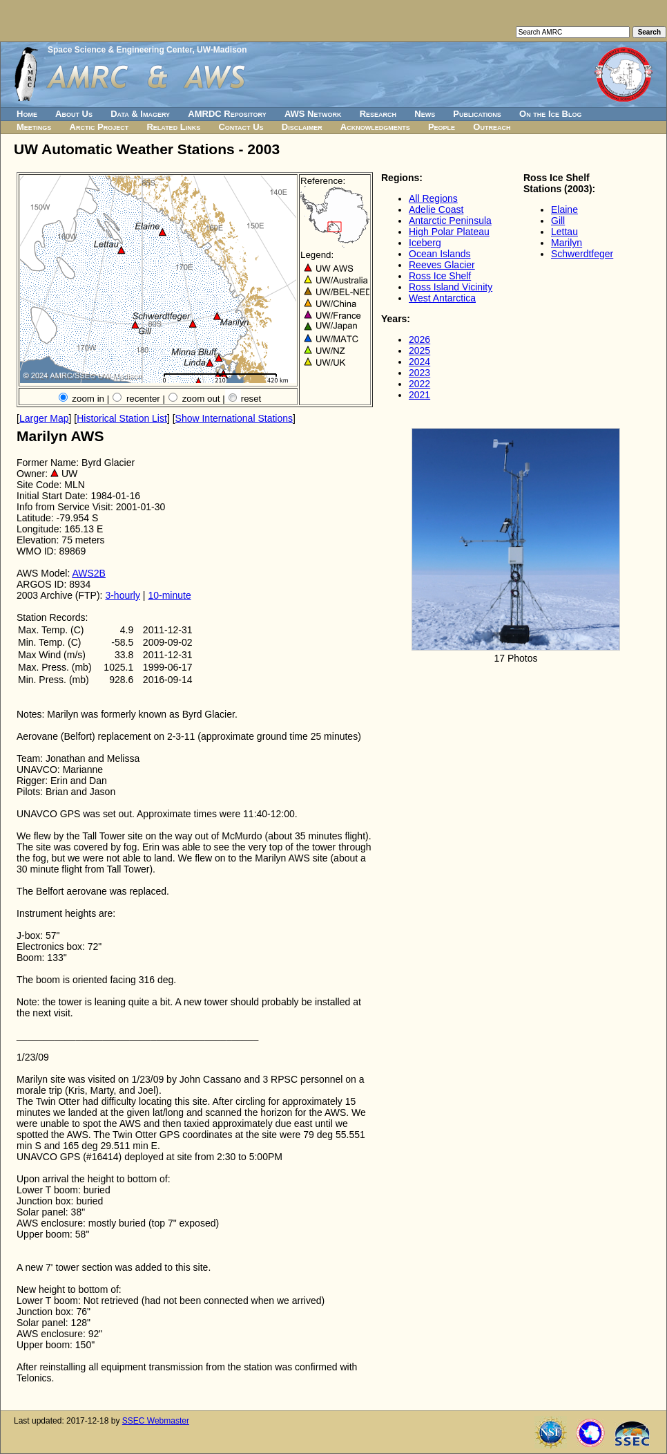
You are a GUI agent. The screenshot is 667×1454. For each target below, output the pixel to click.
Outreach (491, 127)
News (424, 114)
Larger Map (44, 418)
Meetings (34, 127)
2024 (419, 361)
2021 (419, 394)
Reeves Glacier (442, 264)
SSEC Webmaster (155, 1421)
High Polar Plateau (449, 231)
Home (27, 114)
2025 (419, 350)
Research (378, 114)
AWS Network (313, 114)
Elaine (564, 209)
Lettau (564, 231)
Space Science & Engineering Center (120, 50)
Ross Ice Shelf (440, 275)
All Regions (433, 198)
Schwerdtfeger (582, 253)
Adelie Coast (436, 209)
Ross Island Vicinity (450, 286)
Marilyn (566, 242)
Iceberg (425, 242)
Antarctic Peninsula (450, 220)
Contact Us (240, 127)
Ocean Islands (440, 253)
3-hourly (122, 595)
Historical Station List (122, 418)
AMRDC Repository (227, 114)
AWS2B (89, 573)
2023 (419, 372)
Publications (477, 114)
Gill (558, 220)
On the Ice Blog (550, 114)
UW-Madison (221, 50)
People (441, 127)
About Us (74, 114)
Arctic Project (99, 127)
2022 (419, 383)
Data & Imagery (140, 114)
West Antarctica (442, 298)
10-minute (169, 595)
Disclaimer (302, 127)
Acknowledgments (375, 127)
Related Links (173, 127)
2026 (419, 339)
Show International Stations (234, 418)
